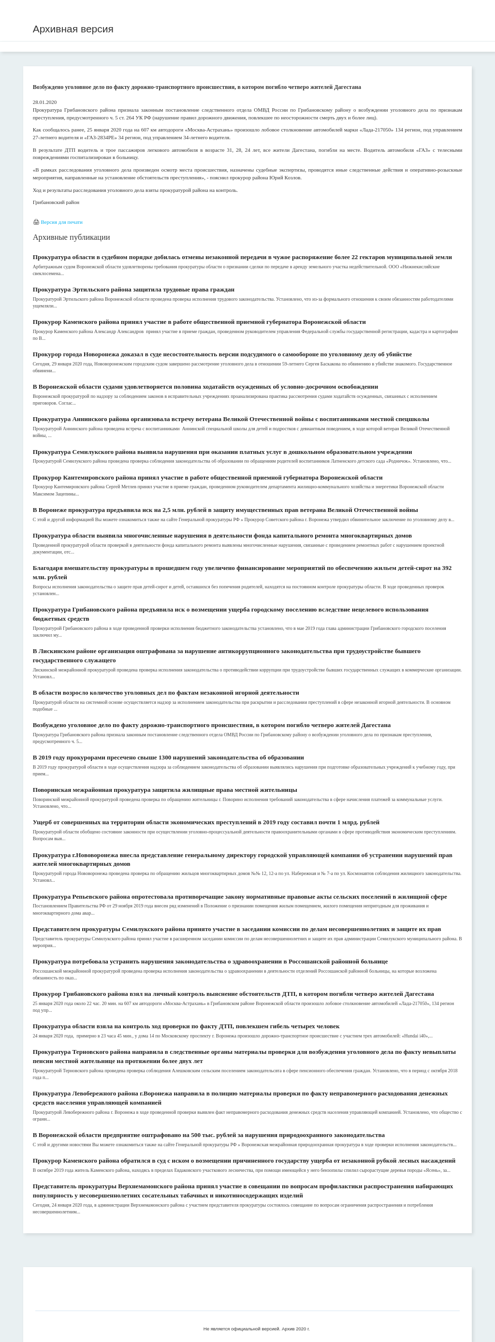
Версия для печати (62, 222)
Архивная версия (73, 28)
